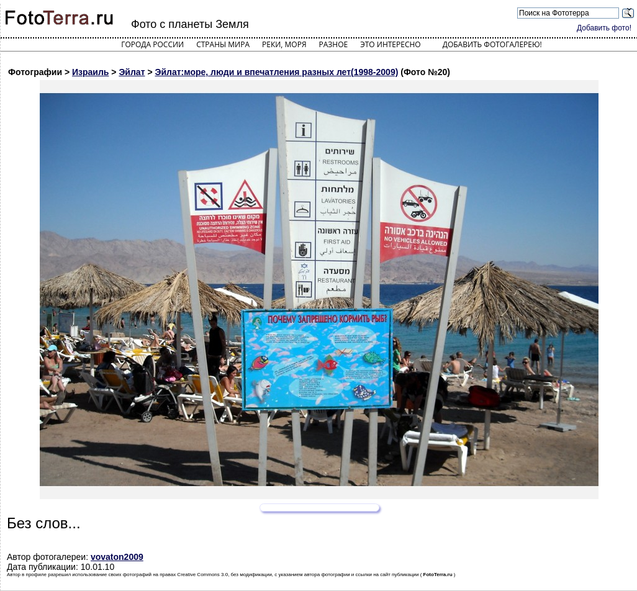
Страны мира (223, 44)
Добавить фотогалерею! (492, 44)
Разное (333, 44)
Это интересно (390, 44)
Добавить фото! (604, 28)
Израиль (90, 72)
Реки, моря (284, 44)
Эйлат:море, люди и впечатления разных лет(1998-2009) (276, 72)
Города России (152, 44)
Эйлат (132, 72)
